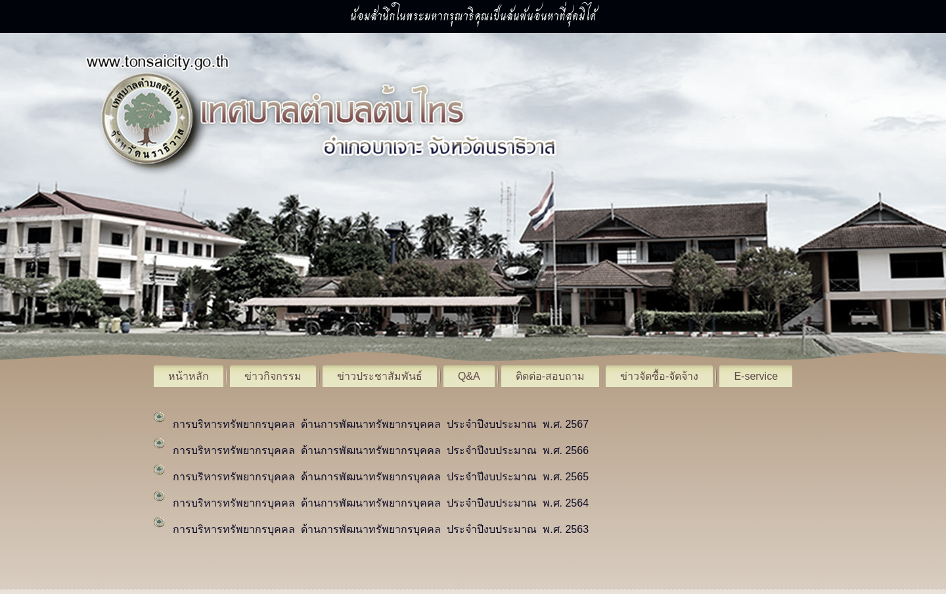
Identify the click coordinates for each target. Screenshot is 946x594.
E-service (756, 376)
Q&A (469, 376)
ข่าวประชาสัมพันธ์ (379, 376)
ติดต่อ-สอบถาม (550, 376)
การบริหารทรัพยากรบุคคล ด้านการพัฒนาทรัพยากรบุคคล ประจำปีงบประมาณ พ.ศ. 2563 (381, 529)
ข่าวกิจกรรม (273, 376)
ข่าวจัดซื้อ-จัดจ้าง (659, 376)
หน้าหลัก (188, 376)
